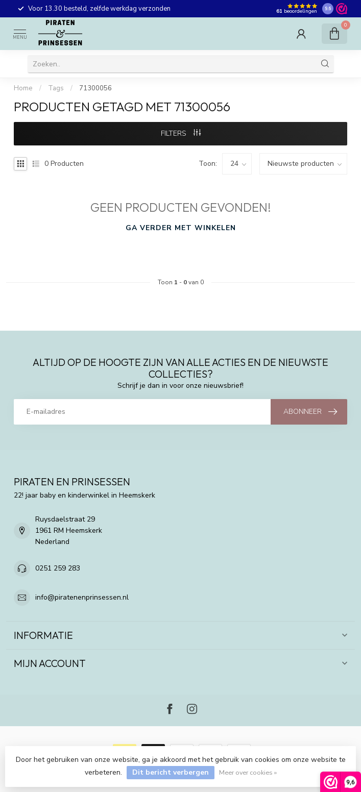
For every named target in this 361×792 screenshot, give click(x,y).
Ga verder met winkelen (181, 228)
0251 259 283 (57, 568)
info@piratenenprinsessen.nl (82, 597)
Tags (56, 88)
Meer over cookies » (248, 772)
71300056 (95, 88)
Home (23, 88)
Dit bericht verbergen (170, 772)
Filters (181, 133)
